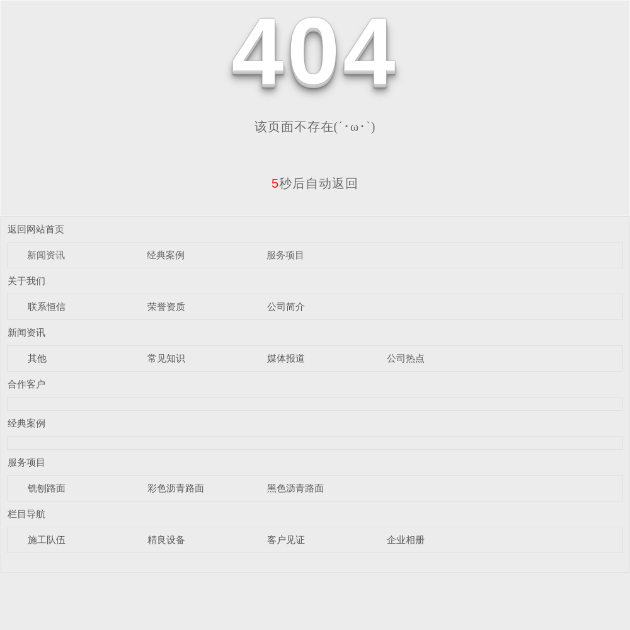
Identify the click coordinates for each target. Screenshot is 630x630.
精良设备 (166, 539)
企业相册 (406, 539)
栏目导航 (26, 513)
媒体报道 (286, 358)
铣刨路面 (47, 488)
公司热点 (406, 358)
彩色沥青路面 (175, 488)
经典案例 (166, 254)
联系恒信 (47, 306)
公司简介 (286, 306)
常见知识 (166, 358)
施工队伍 (47, 539)
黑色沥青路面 (295, 488)
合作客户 (26, 384)
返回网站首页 (36, 229)
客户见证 (286, 539)
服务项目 (285, 254)
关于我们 (26, 280)
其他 (37, 358)
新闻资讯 (46, 254)
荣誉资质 (166, 306)
